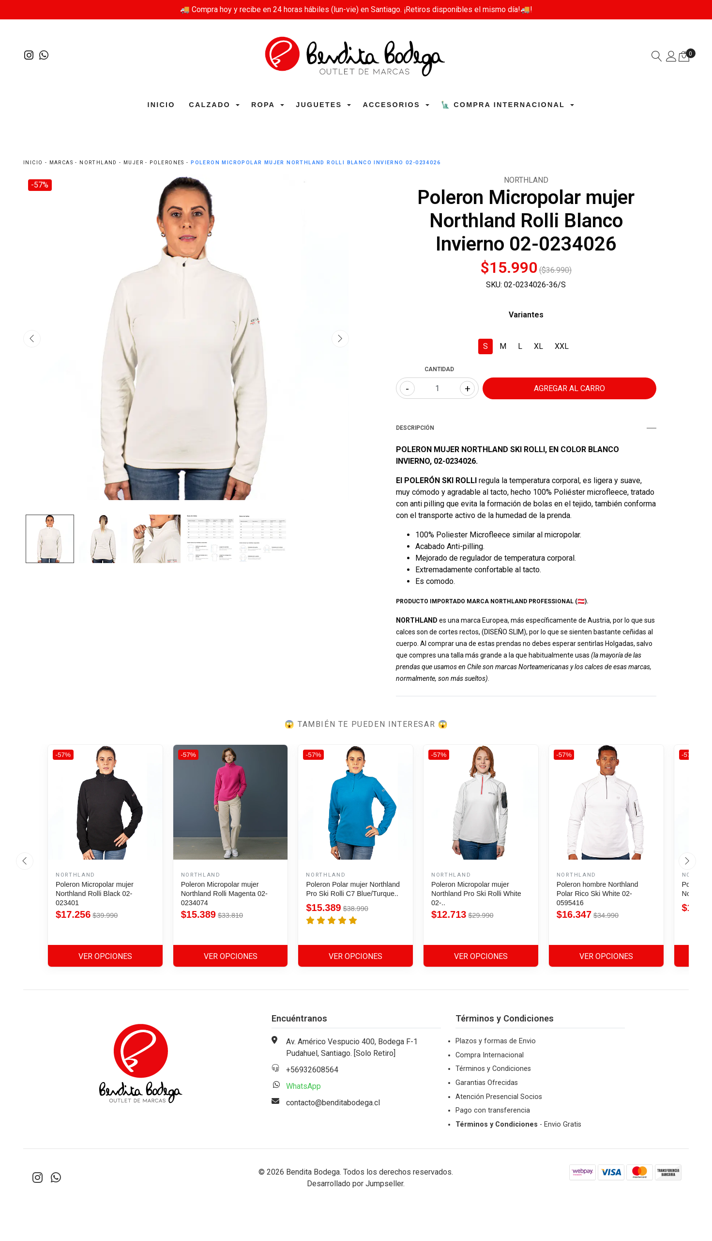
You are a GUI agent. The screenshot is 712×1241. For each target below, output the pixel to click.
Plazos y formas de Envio (495, 1041)
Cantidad (439, 369)
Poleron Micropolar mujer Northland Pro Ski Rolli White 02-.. (476, 893)
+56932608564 (312, 1069)
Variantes (526, 314)
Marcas (61, 162)
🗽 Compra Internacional (503, 105)
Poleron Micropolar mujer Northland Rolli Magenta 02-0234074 (224, 893)
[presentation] (32, 338)
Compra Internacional (489, 1055)
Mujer (133, 162)
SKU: (494, 284)
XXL (562, 346)
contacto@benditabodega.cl (333, 1102)
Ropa (263, 105)
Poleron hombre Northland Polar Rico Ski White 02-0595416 (597, 893)
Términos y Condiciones (493, 1069)
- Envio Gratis (518, 1124)
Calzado (209, 105)
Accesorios (391, 105)
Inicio (161, 105)
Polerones (167, 162)
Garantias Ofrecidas (486, 1083)
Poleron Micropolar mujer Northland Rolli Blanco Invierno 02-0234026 (315, 162)
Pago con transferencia (492, 1110)
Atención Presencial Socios (498, 1097)
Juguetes (319, 105)
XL (538, 346)
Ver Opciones (105, 956)
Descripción (526, 428)
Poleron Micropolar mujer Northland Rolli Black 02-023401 (95, 893)
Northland (98, 162)
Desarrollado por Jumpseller (355, 1183)
